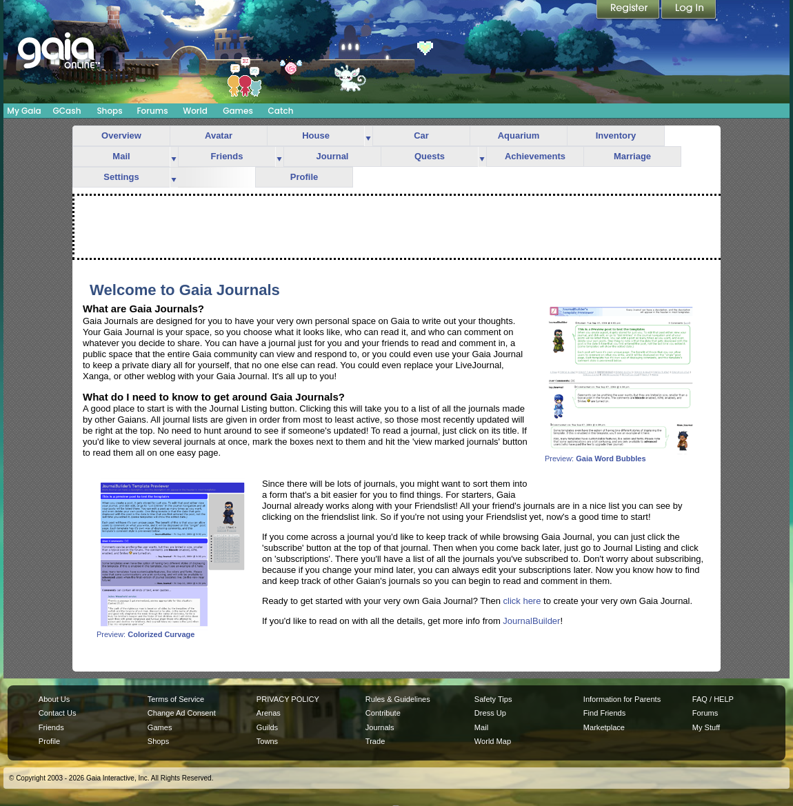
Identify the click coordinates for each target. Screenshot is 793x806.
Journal (333, 156)
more (368, 136)
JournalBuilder (531, 621)
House (316, 135)
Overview (121, 135)
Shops (109, 111)
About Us (54, 699)
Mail (121, 156)
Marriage (632, 156)
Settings (121, 177)
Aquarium (519, 135)
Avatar (218, 135)
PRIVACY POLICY (288, 699)
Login (688, 10)
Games (238, 111)
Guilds (267, 727)
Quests (429, 156)
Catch (281, 111)
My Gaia (24, 111)
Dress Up (490, 713)
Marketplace (604, 727)
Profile (304, 177)
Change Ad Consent (182, 713)
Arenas (269, 713)
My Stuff (706, 727)
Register (628, 10)
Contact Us (58, 713)
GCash (67, 111)
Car (421, 135)
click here (522, 601)
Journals (379, 727)
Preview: (620, 455)
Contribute (383, 713)
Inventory (616, 135)
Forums (152, 111)
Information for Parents (622, 699)
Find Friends (604, 713)
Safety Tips (493, 699)
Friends (227, 156)
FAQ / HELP (713, 699)
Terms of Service (176, 699)
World (195, 111)
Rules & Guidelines (397, 699)
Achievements (535, 156)
